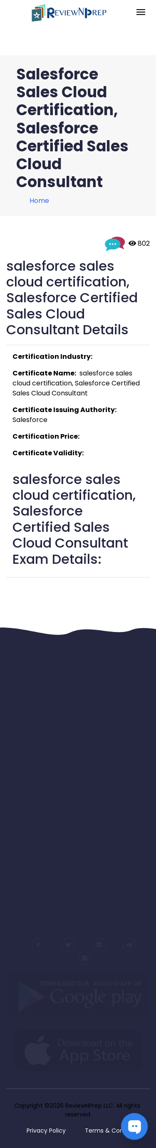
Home (39, 200)
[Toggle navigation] (141, 12)
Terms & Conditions (114, 1130)
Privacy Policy (46, 1130)
